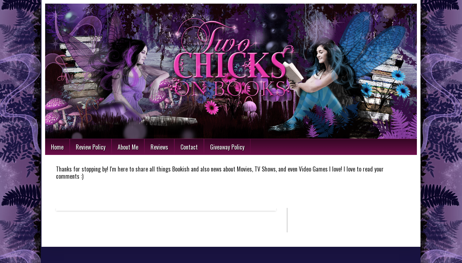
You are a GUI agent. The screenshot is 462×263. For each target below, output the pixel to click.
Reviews (159, 147)
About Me (128, 147)
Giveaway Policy (227, 147)
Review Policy (90, 147)
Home (57, 147)
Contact (189, 147)
